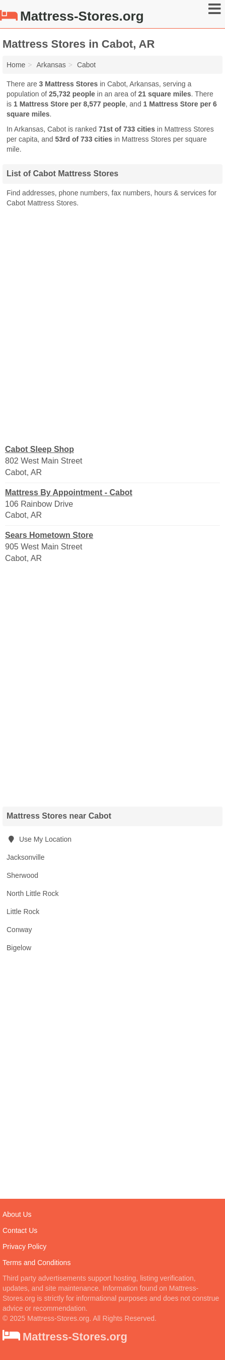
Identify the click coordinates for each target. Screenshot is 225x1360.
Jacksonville (25, 857)
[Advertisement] (112, 325)
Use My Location (39, 839)
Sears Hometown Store (49, 535)
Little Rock (23, 912)
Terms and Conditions (36, 1263)
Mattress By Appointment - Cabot (68, 492)
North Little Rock (32, 893)
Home (16, 65)
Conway (19, 930)
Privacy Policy (24, 1246)
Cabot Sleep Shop (39, 449)
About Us (17, 1214)
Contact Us (20, 1230)
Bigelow (19, 948)
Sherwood (22, 875)
